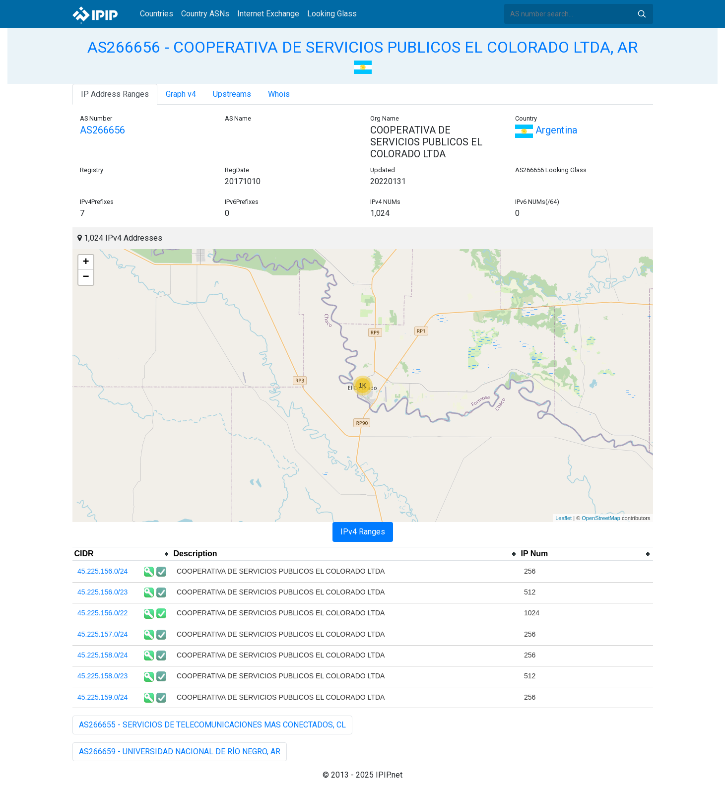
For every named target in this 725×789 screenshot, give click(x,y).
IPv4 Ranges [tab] (362, 531)
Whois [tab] (279, 94)
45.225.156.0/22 (102, 613)
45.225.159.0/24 (102, 697)
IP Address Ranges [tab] (115, 94)
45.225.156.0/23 (102, 592)
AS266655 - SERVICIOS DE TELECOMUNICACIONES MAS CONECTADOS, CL (212, 724)
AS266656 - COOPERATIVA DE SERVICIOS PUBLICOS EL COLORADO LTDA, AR (362, 47)
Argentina (546, 130)
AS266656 (102, 130)
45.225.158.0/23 (102, 676)
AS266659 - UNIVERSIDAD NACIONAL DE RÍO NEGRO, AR (179, 751)
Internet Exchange (268, 13)
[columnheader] (122, 554)
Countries (156, 13)
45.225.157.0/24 (102, 634)
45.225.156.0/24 (102, 571)
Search (641, 13)
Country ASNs (205, 13)
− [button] (85, 277)
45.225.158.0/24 (102, 655)
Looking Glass (332, 13)
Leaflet (563, 518)
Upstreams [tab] (232, 94)
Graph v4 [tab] (181, 94)
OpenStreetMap (601, 518)
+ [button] (85, 262)
